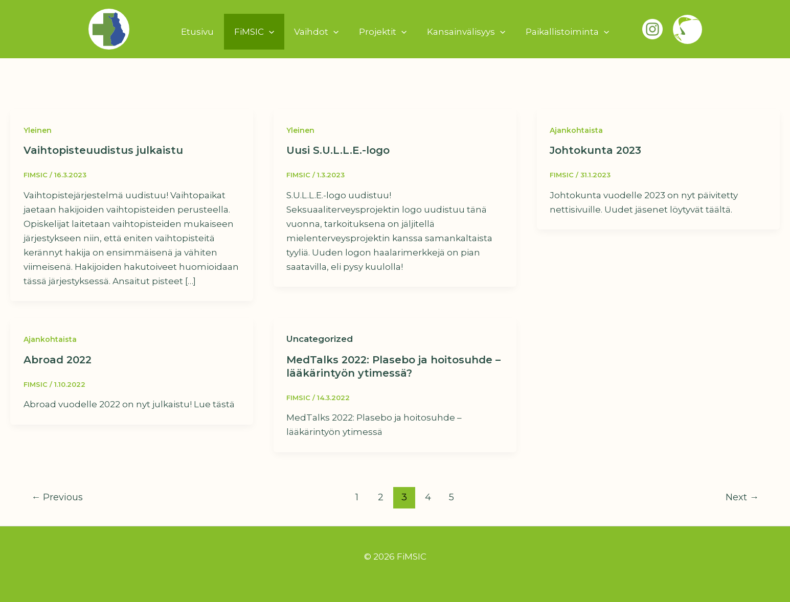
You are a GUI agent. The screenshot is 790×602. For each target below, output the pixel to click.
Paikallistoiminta (560, 32)
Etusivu (204, 32)
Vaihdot (318, 32)
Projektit (381, 32)
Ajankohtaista (576, 130)
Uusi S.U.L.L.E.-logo (338, 150)
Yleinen (38, 130)
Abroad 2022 (58, 360)
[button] (273, 32)
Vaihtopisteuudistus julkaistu (103, 150)
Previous (57, 497)
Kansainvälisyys (462, 32)
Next (742, 497)
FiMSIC (258, 32)
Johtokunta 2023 (595, 150)
